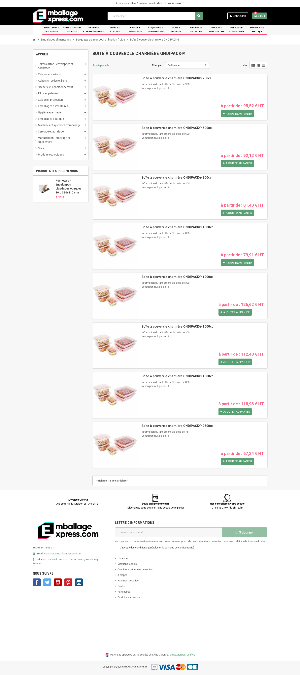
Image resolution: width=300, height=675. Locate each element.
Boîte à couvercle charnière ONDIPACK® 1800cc (177, 376)
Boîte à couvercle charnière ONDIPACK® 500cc (177, 128)
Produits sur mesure (128, 597)
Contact (121, 586)
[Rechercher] (155, 16)
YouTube (58, 582)
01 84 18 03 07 (176, 3)
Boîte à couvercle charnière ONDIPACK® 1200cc (177, 277)
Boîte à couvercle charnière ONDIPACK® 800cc (177, 177)
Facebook (37, 582)
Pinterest (68, 582)
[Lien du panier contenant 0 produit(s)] (259, 16)
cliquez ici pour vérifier (182, 654)
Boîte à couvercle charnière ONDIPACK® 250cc (177, 78)
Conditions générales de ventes (135, 569)
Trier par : (157, 65)
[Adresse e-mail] (168, 532)
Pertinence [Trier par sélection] (173, 65)
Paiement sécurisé (128, 580)
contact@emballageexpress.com (62, 553)
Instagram (79, 582)
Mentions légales (127, 563)
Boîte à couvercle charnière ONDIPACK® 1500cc (177, 326)
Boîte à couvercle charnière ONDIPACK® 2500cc (177, 426)
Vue (245, 65)
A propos (122, 574)
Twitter (47, 582)
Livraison (122, 558)
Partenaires (123, 591)
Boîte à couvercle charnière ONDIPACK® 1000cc (177, 227)
